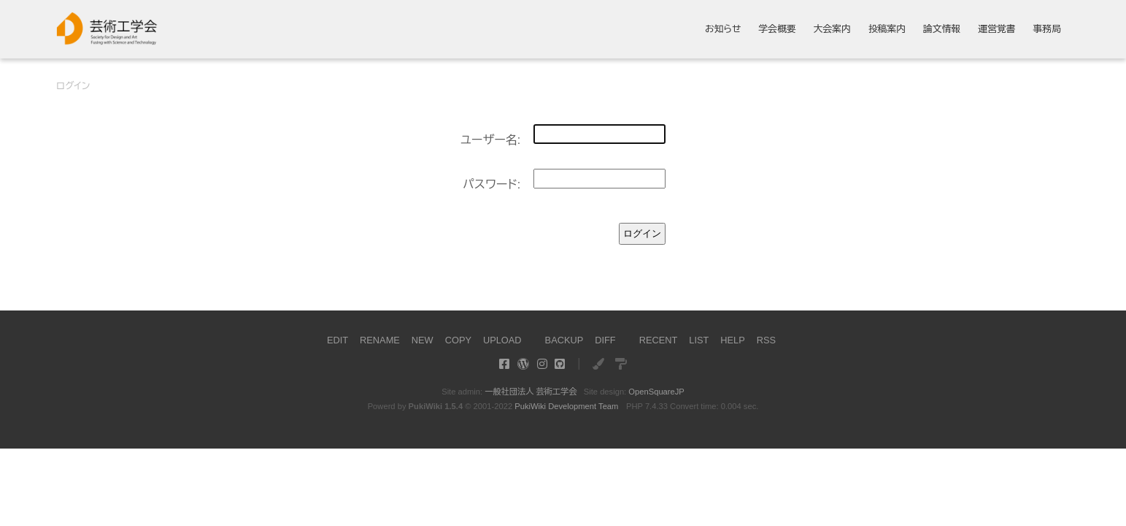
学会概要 (777, 29)
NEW (422, 340)
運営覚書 (996, 29)
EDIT (337, 340)
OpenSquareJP (656, 391)
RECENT (658, 340)
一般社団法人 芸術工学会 (531, 391)
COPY (458, 340)
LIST (699, 340)
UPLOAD (502, 340)
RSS (766, 340)
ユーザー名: (490, 140)
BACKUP (564, 340)
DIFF (605, 340)
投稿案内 (887, 29)
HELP (732, 340)
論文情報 (941, 29)
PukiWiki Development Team (566, 406)
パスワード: (491, 184)
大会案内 (832, 29)
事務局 (1046, 29)
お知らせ (723, 29)
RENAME (380, 340)
